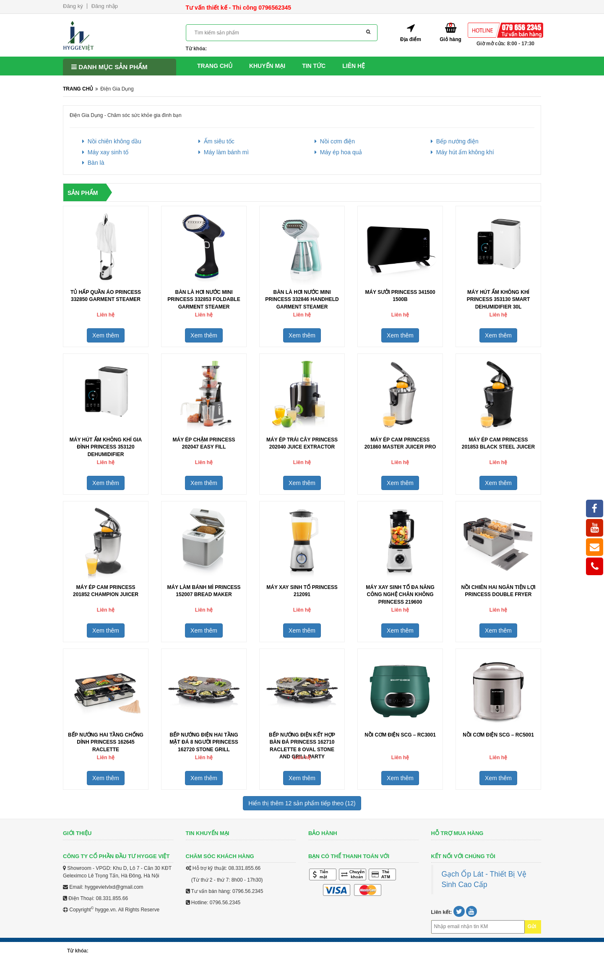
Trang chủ (214, 65)
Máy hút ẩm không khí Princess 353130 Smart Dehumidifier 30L (498, 299)
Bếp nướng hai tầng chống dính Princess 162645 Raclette (105, 742)
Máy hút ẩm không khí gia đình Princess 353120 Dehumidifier (106, 447)
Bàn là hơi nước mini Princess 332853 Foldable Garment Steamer (203, 299)
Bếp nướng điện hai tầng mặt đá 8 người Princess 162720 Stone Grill (203, 742)
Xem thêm (105, 335)
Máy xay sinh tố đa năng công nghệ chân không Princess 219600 (400, 594)
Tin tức (313, 65)
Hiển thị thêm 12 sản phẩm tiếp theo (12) (301, 803)
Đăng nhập (104, 6)
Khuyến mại (267, 65)
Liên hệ (353, 65)
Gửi (532, 926)
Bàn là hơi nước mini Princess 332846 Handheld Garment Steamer (301, 299)
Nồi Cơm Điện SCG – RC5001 (498, 735)
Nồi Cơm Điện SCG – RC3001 (400, 735)
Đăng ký (73, 6)
